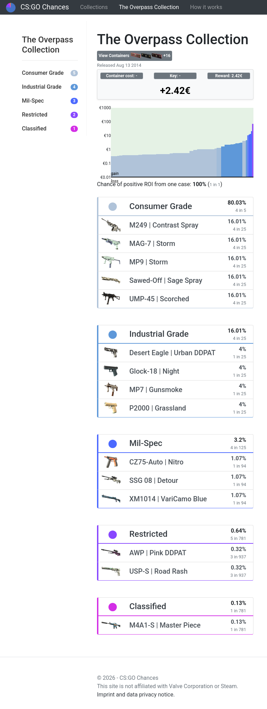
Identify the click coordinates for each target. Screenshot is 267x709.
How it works (206, 7)
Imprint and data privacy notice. (136, 694)
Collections (94, 7)
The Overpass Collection (149, 7)
